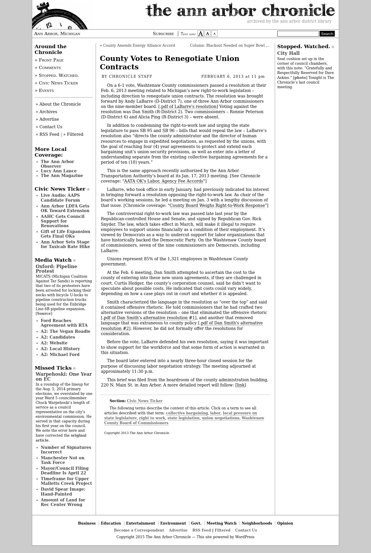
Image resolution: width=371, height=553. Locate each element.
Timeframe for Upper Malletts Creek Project (66, 481)
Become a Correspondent (139, 530)
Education (111, 523)
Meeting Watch (222, 523)
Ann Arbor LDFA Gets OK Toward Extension (65, 208)
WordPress (244, 537)
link (240, 385)
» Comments (48, 67)
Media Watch (53, 260)
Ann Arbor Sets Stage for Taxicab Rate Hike (65, 244)
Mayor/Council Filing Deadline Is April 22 (65, 470)
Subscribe (163, 33)
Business (87, 523)
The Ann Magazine (62, 175)
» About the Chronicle (58, 104)
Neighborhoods (257, 523)
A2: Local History (60, 348)
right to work (152, 418)
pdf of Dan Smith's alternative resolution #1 (149, 317)
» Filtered (73, 134)
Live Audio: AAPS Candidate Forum (60, 197)
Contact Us (246, 530)
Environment (173, 523)
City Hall (288, 53)
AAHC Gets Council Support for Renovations (63, 221)
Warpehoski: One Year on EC (64, 376)
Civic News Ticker (145, 401)
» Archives (46, 111)
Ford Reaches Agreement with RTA (64, 323)
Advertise (178, 530)
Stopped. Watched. (303, 46)
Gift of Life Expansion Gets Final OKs (65, 233)
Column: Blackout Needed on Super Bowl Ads (231, 46)
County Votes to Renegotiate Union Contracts (169, 62)
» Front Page (49, 60)
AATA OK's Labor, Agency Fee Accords (163, 181)
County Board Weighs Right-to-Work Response (217, 205)
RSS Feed (201, 530)
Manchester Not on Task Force (63, 460)
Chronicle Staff (130, 77)
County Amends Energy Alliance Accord (139, 46)
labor (215, 413)
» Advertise (47, 119)
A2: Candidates (58, 337)
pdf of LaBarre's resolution (189, 106)
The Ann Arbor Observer (57, 164)
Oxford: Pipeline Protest (56, 269)
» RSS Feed (47, 134)
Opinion (285, 523)
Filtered (222, 530)
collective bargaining (187, 413)
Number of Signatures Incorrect (66, 449)
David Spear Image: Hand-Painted (63, 491)
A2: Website (54, 343)
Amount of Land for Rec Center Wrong (63, 502)
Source (44, 313)
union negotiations (220, 418)
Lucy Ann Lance (59, 171)
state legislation (184, 418)
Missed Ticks (53, 368)
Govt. (196, 523)
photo (300, 77)
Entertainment (140, 523)
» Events (44, 90)
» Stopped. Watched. (57, 75)
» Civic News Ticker (56, 83)
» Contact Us (49, 126)
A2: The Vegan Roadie (65, 331)
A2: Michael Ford (60, 354)
